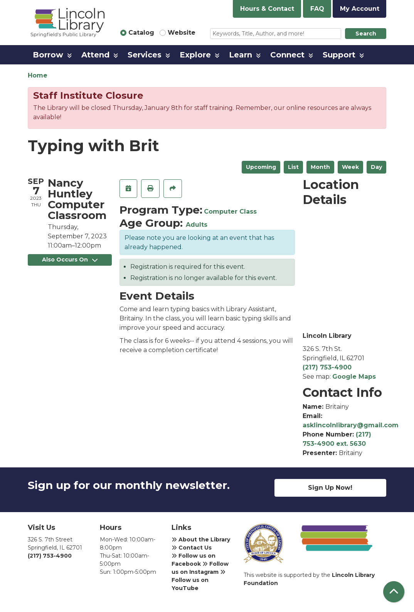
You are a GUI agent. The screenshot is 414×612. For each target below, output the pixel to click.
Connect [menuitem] (287, 54)
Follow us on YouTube (199, 580)
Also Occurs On (70, 259)
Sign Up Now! (330, 487)
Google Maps (354, 376)
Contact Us (192, 547)
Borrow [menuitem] (48, 54)
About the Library (201, 539)
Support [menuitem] (339, 54)
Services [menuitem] (145, 54)
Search (365, 33)
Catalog (141, 32)
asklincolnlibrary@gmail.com (351, 425)
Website (181, 32)
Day (376, 167)
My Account (359, 8)
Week (350, 167)
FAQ (317, 8)
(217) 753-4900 (327, 367)
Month (320, 167)
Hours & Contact (267, 8)
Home (37, 75)
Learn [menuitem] (240, 54)
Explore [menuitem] (195, 54)
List (293, 167)
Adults (196, 224)
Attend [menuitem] (95, 54)
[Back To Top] (393, 591)
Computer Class (230, 211)
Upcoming (261, 167)
